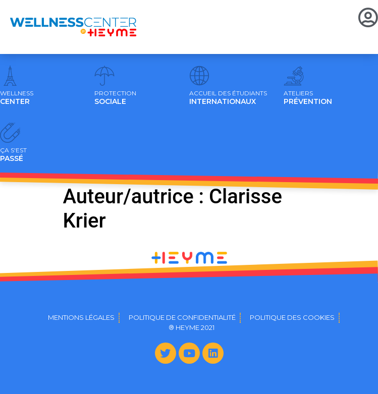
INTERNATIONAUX (228, 97)
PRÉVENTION (308, 97)
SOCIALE (115, 97)
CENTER (16, 97)
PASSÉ (13, 154)
